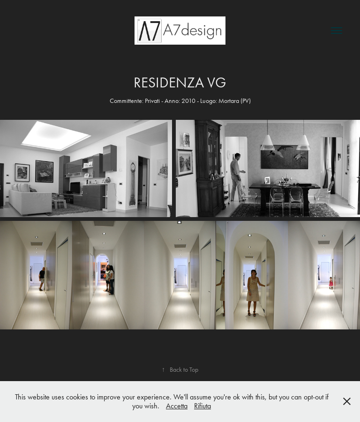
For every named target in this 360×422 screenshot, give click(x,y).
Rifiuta (202, 405)
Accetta (177, 405)
